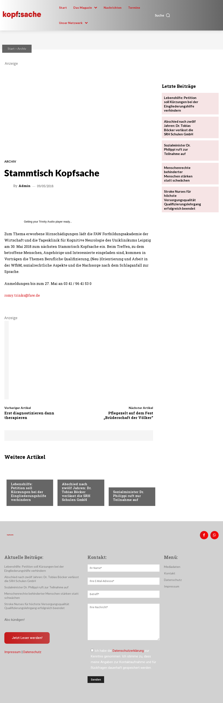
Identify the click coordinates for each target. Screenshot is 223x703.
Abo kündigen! (14, 618)
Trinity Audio (47, 221)
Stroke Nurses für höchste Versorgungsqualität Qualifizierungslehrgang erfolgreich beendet (181, 195)
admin (24, 185)
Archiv (21, 48)
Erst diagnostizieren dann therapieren (29, 415)
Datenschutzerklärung (128, 650)
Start (11, 48)
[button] (162, 15)
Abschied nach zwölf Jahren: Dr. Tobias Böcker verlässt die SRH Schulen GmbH (76, 492)
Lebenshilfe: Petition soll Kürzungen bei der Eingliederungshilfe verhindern (28, 492)
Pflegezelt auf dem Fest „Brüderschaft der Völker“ (128, 415)
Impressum (12, 650)
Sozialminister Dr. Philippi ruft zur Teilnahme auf (128, 496)
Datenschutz (32, 650)
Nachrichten (21, 475)
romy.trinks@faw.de (22, 295)
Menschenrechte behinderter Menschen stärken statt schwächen (180, 171)
